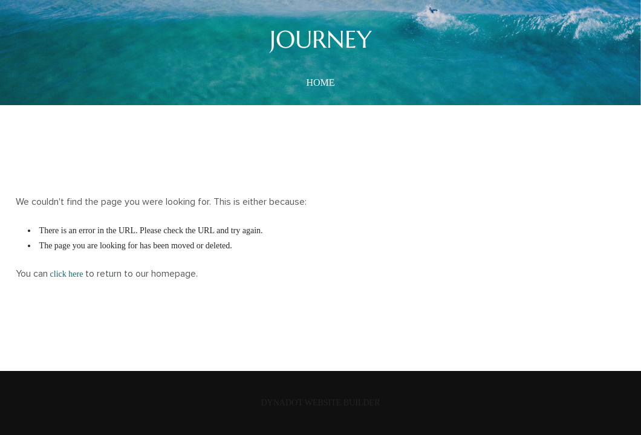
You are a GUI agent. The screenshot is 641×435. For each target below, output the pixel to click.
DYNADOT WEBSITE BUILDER (320, 402)
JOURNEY (321, 39)
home (320, 82)
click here (66, 274)
